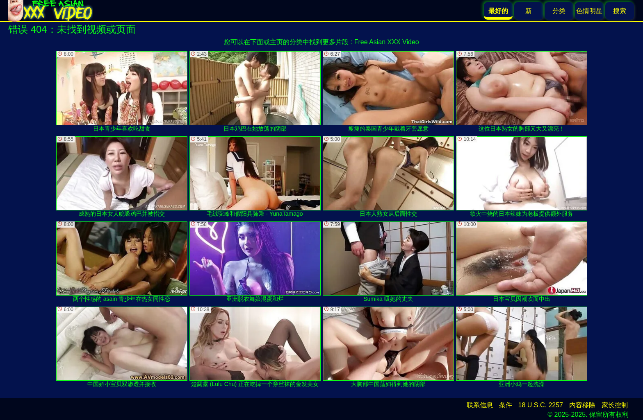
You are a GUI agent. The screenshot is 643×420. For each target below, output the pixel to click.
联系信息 (480, 405)
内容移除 (582, 405)
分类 (558, 10)
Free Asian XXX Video (386, 41)
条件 (505, 405)
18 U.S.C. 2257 (540, 405)
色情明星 (589, 10)
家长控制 (615, 405)
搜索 (619, 10)
